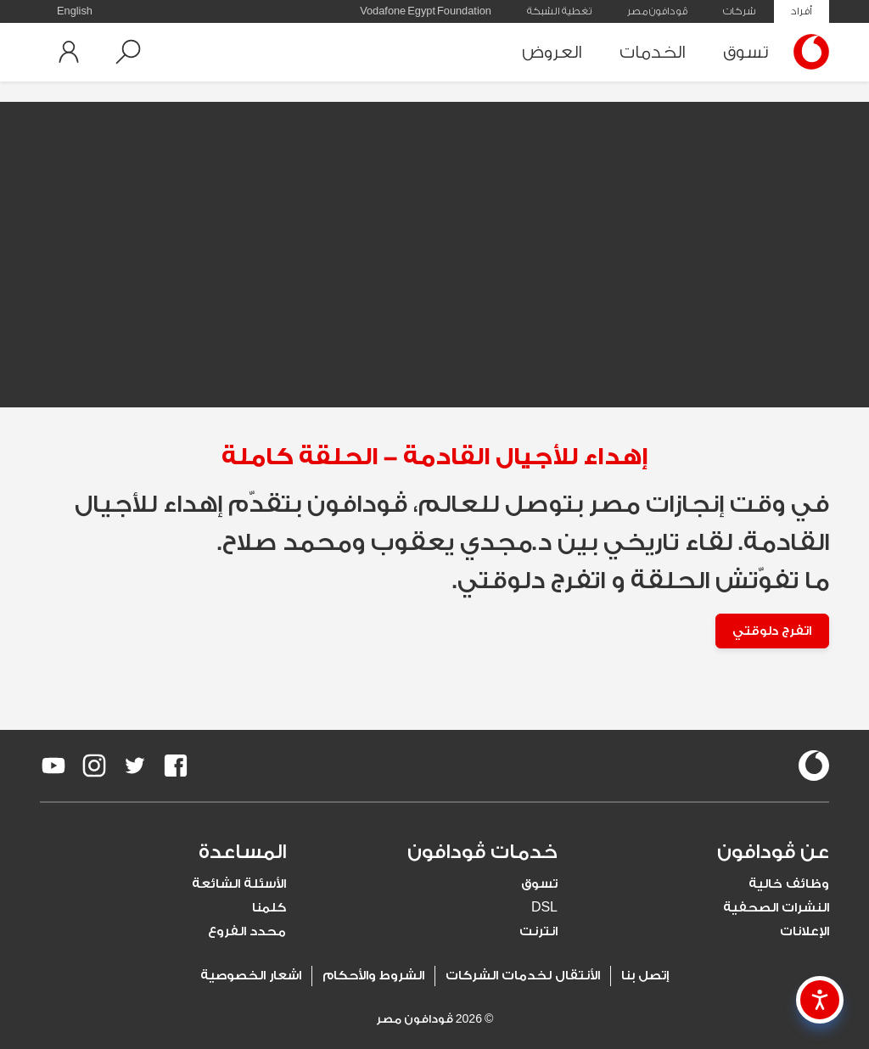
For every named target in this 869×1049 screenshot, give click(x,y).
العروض (552, 52)
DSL (544, 908)
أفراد (801, 11)
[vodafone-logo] (814, 766)
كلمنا (269, 908)
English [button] (75, 11)
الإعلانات (804, 932)
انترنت (538, 932)
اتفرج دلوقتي (770, 631)
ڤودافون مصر (657, 11)
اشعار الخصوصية (250, 976)
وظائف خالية (788, 885)
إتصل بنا (645, 976)
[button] (128, 52)
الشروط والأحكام (373, 976)
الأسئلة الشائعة (239, 885)
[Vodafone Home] (807, 52)
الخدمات (653, 52)
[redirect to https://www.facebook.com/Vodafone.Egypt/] (175, 766)
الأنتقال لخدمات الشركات (523, 976)
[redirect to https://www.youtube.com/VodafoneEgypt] (53, 766)
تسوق (745, 52)
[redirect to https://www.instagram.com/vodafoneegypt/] (94, 766)
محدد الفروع (247, 932)
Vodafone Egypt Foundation (425, 11)
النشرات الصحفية (776, 908)
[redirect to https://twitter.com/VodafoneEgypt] (135, 766)
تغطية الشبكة (559, 11)
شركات (739, 11)
